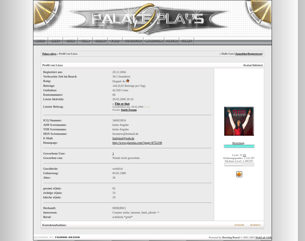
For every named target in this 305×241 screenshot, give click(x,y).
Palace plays (49, 53)
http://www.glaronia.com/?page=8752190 (137, 142)
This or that (122, 103)
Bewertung (238, 142)
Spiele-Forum (129, 109)
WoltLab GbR (263, 237)
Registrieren (255, 53)
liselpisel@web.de (123, 138)
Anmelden (241, 53)
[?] (244, 155)
